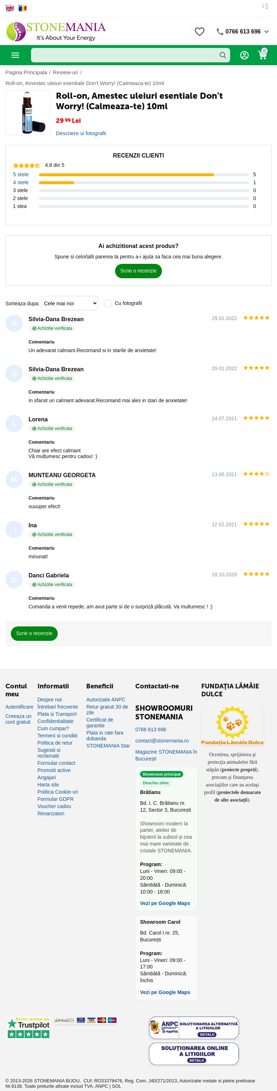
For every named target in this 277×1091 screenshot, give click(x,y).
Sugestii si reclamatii (49, 742)
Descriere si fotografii (80, 122)
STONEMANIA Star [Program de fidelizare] (108, 735)
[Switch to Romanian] (22, 8)
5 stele (20, 164)
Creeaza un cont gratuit (18, 708)
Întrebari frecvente (58, 696)
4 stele (20, 171)
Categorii (15, 55)
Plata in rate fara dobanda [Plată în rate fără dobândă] (104, 725)
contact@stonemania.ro (162, 730)
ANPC (101, 1075)
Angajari (47, 767)
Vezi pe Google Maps (165, 893)
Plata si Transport (57, 703)
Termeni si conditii (58, 725)
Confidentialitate (56, 710)
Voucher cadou (54, 795)
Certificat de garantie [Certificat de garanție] (99, 712)
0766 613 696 (243, 31)
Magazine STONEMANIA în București (166, 744)
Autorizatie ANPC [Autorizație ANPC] (105, 689)
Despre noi (50, 689)
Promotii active (54, 759)
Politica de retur (55, 732)
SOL (116, 1075)
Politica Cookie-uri (58, 781)
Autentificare (19, 696)
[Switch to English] (9, 8)
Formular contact (56, 752)
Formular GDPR (56, 788)
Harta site (48, 774)
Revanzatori (51, 803)
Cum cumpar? (53, 717)
